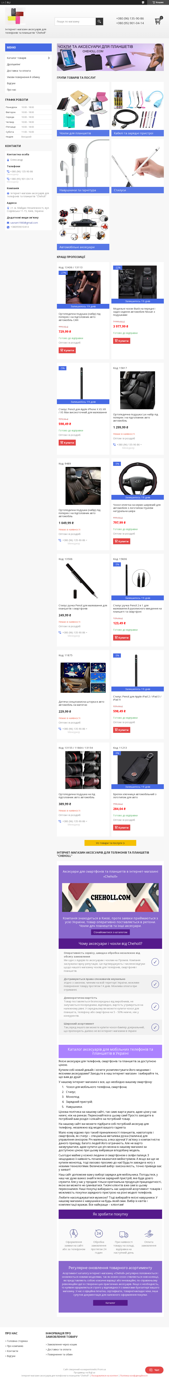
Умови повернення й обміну (23, 77)
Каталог (110, 1302)
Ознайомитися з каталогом (110, 932)
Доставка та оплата (19, 70)
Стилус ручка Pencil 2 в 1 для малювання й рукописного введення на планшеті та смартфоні (137, 608)
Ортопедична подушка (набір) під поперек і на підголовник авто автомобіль (80, 513)
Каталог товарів (16, 58)
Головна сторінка (17, 1341)
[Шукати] (99, 21)
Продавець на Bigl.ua (84, 1372)
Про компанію (15, 1346)
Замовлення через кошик (62, 1344)
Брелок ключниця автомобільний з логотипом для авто (134, 796)
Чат (154, 1370)
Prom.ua (102, 1369)
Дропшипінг (14, 64)
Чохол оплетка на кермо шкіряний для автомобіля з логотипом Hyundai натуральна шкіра (137, 507)
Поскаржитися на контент (104, 1375)
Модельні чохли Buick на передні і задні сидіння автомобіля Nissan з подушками (134, 311)
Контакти (12, 1351)
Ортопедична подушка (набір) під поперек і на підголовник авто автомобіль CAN (80, 316)
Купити (69, 350)
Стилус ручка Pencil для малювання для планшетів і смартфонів (83, 607)
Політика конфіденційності (134, 1375)
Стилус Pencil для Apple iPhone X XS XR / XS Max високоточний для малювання (83, 411)
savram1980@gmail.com (24, 222)
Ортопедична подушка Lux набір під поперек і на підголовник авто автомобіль (135, 417)
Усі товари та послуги (109, 843)
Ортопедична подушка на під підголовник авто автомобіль (77, 796)
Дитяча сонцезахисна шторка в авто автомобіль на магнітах (81, 703)
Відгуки (11, 83)
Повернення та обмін (60, 1354)
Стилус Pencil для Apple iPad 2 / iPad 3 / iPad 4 (137, 698)
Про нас (11, 89)
